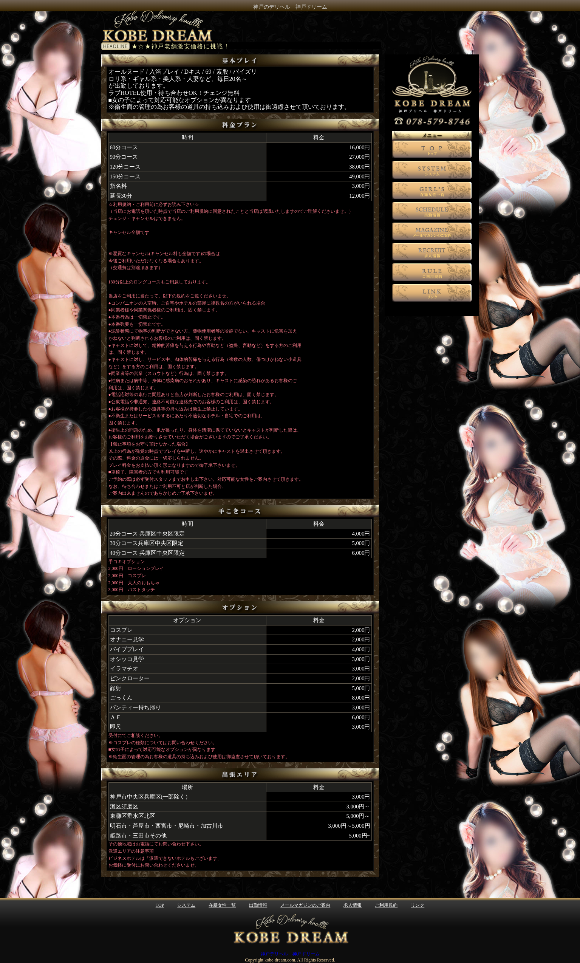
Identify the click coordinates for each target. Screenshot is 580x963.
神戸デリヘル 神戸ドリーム (290, 954)
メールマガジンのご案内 (305, 905)
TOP (160, 905)
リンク (417, 905)
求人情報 (352, 905)
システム (186, 905)
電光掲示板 (255, 45)
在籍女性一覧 (222, 905)
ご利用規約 (386, 905)
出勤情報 (258, 905)
